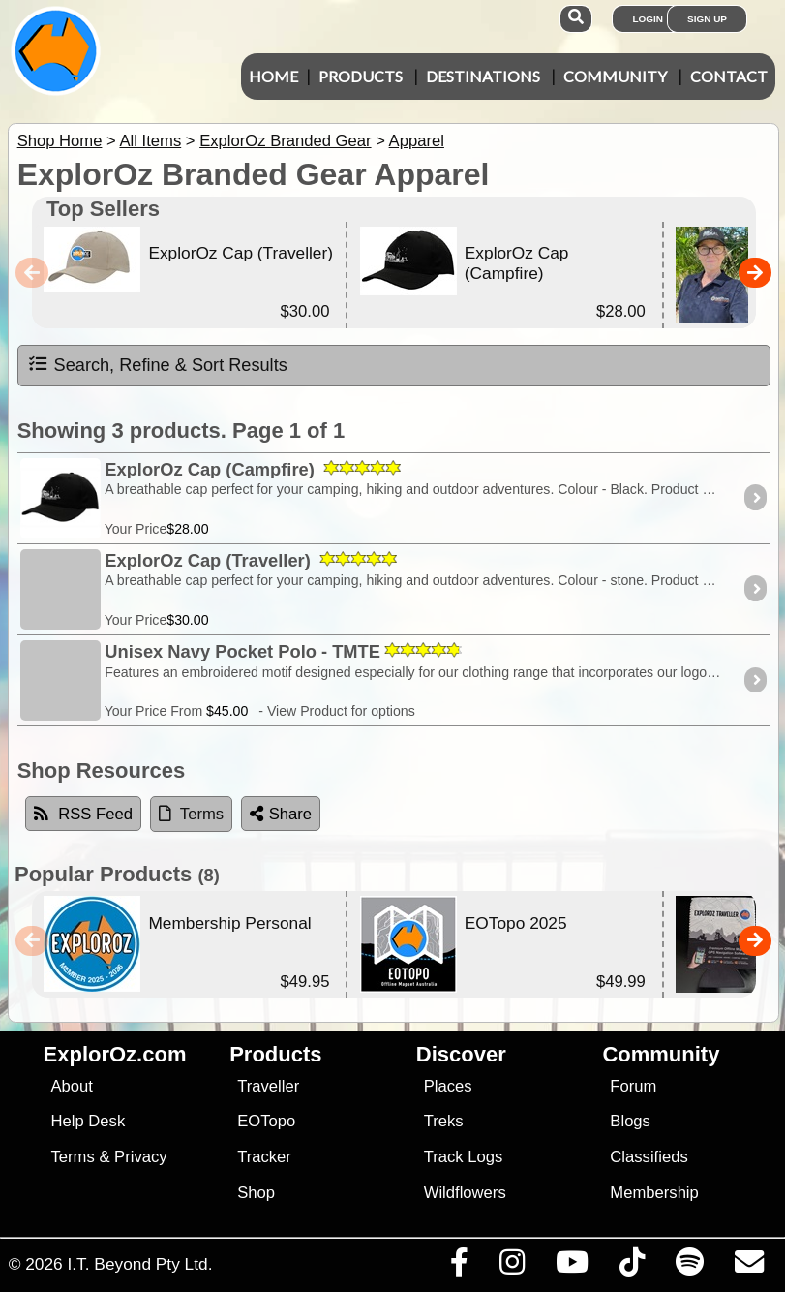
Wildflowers (465, 1193)
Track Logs (463, 1157)
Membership (654, 1193)
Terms (73, 1157)
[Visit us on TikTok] (631, 1267)
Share (281, 814)
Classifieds (648, 1157)
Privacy (140, 1157)
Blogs (630, 1121)
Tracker (264, 1157)
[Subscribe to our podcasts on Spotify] (689, 1267)
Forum (633, 1086)
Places (448, 1086)
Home (273, 76)
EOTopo (266, 1121)
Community (615, 76)
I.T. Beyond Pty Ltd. (139, 1264)
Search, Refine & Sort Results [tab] (157, 364)
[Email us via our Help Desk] (748, 1267)
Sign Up (707, 19)
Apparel (416, 141)
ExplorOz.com (115, 1054)
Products (360, 76)
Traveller (268, 1086)
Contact (729, 76)
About (72, 1086)
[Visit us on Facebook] (458, 1267)
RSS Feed (83, 814)
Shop (256, 1193)
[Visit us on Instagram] (511, 1267)
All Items (150, 141)
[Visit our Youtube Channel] (571, 1267)
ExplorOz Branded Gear (285, 141)
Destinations (483, 76)
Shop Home (60, 141)
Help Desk (88, 1121)
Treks (444, 1121)
